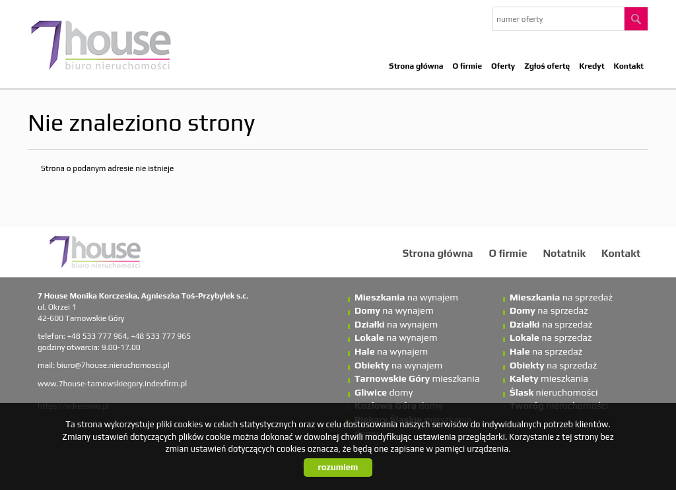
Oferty (503, 66)
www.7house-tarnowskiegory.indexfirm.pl (112, 383)
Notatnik (564, 253)
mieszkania (417, 378)
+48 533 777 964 (97, 336)
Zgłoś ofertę (547, 66)
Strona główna (416, 66)
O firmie (468, 66)
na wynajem (406, 297)
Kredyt (591, 66)
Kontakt (629, 66)
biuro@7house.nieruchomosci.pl (113, 365)
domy (384, 392)
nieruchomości (554, 392)
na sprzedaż (561, 297)
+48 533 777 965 (161, 336)
